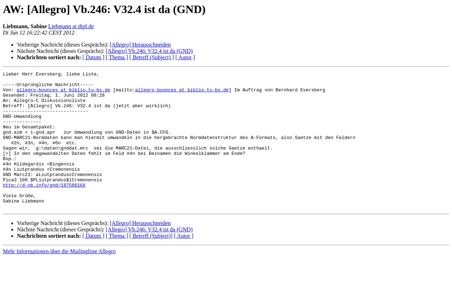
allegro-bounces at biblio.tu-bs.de (63, 94)
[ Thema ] (117, 57)
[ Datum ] (93, 57)
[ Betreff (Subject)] (150, 263)
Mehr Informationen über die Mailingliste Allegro (59, 279)
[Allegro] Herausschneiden (140, 45)
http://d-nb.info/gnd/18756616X (44, 208)
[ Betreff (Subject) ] (151, 57)
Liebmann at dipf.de (71, 26)
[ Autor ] (185, 57)
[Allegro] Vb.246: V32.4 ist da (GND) (149, 51)
